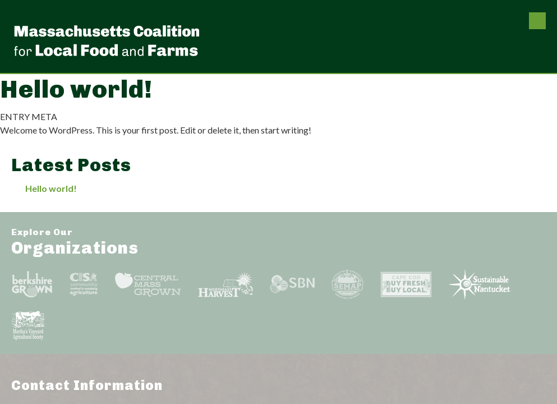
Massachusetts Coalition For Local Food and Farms (106, 40)
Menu (537, 20)
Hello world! (51, 188)
